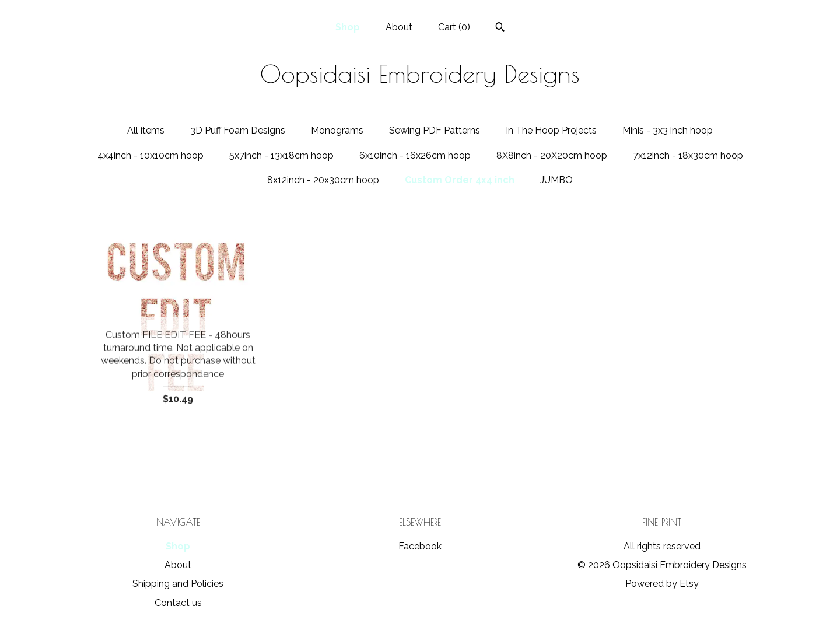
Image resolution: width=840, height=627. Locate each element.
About (399, 27)
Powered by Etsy (662, 583)
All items (145, 130)
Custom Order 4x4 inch (459, 179)
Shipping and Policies (177, 583)
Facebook (420, 546)
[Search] (500, 28)
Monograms (337, 130)
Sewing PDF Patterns (434, 130)
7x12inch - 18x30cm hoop (688, 155)
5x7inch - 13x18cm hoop (281, 155)
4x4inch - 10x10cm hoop (150, 155)
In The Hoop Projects (551, 130)
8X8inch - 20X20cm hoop (551, 155)
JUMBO (556, 179)
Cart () (454, 27)
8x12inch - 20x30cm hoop (323, 179)
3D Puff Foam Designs (237, 130)
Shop (347, 27)
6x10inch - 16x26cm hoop (415, 155)
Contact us (178, 602)
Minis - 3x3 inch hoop (667, 130)
